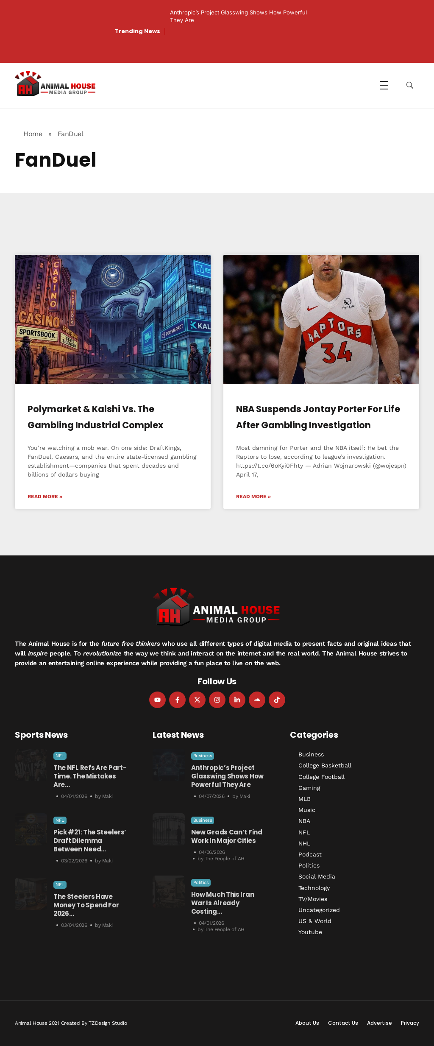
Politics (201, 882)
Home (32, 134)
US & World (314, 921)
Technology (314, 887)
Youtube (310, 932)
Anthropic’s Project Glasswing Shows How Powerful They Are (227, 776)
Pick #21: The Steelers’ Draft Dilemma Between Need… (89, 841)
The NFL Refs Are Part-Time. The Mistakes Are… (89, 776)
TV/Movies (312, 898)
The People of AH (225, 859)
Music (306, 809)
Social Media (316, 876)
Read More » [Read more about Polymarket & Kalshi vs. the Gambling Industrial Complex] (45, 496)
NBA (304, 820)
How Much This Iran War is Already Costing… (222, 903)
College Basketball (324, 765)
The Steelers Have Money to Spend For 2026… (86, 905)
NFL (60, 756)
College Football (321, 776)
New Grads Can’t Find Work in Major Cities (226, 836)
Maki (107, 796)
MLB (304, 798)
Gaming (309, 787)
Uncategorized (319, 910)
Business (202, 756)
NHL (304, 843)
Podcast (310, 854)
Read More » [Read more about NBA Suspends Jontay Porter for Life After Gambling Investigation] (253, 496)
